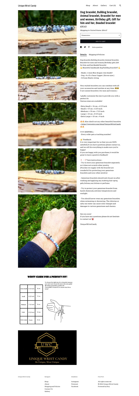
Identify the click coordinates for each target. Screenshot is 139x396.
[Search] (120, 6)
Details (83, 55)
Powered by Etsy (104, 386)
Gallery (104, 5)
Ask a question (97, 47)
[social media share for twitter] (85, 47)
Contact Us (49, 389)
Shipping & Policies (97, 55)
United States (95, 30)
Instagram (75, 381)
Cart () (112, 5)
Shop (88, 5)
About (95, 5)
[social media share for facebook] (81, 47)
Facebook (74, 386)
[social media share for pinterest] (89, 47)
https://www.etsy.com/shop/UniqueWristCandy (101, 124)
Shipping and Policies (52, 386)
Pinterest (74, 384)
